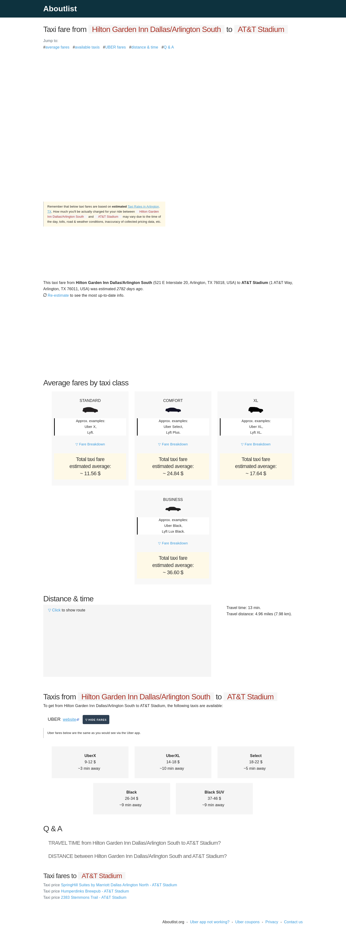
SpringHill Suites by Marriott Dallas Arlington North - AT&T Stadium (110, 885)
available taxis (87, 47)
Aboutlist (60, 8)
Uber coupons (247, 922)
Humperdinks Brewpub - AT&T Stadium (86, 891)
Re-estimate (56, 295)
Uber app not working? (209, 922)
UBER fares (115, 47)
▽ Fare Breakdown (90, 444)
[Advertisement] (173, 84)
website (69, 719)
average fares (57, 47)
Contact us (293, 922)
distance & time (144, 47)
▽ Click (54, 610)
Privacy (271, 922)
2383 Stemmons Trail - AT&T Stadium (84, 897)
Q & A (169, 47)
